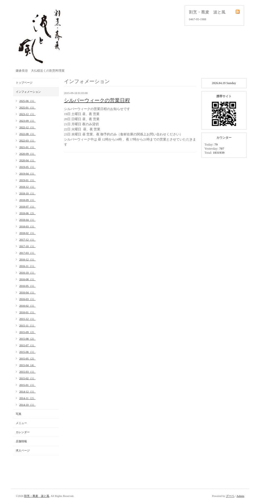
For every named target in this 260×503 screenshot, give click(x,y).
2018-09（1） (27, 199)
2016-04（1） (27, 292)
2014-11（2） (27, 398)
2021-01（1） (27, 147)
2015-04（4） (27, 365)
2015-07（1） (27, 345)
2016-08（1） (27, 279)
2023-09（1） (27, 120)
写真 (18, 413)
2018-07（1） (27, 206)
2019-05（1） (27, 166)
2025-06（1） (27, 100)
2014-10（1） (27, 404)
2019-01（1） (27, 180)
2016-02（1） (27, 305)
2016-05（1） (27, 285)
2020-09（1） (27, 153)
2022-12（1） (27, 127)
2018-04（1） (27, 219)
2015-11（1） (27, 325)
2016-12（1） (27, 259)
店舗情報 (21, 441)
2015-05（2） (27, 358)
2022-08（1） (27, 133)
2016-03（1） (27, 299)
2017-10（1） (27, 246)
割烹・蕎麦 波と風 (36, 495)
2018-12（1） (27, 186)
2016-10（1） (27, 272)
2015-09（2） (27, 332)
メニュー (21, 423)
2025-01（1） (27, 107)
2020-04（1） (27, 160)
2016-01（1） (27, 312)
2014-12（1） (27, 391)
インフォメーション (28, 91)
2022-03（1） (27, 140)
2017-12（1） (27, 239)
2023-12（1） (27, 114)
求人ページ (23, 450)
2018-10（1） (27, 193)
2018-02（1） (27, 232)
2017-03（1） (27, 252)
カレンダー (23, 432)
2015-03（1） (27, 371)
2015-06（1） (27, 351)
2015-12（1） (27, 318)
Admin (240, 495)
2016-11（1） (27, 266)
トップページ (24, 82)
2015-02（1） (27, 378)
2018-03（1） (27, 226)
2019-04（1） (27, 173)
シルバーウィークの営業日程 (97, 100)
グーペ (230, 495)
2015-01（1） (27, 384)
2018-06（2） (27, 213)
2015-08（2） (27, 338)
